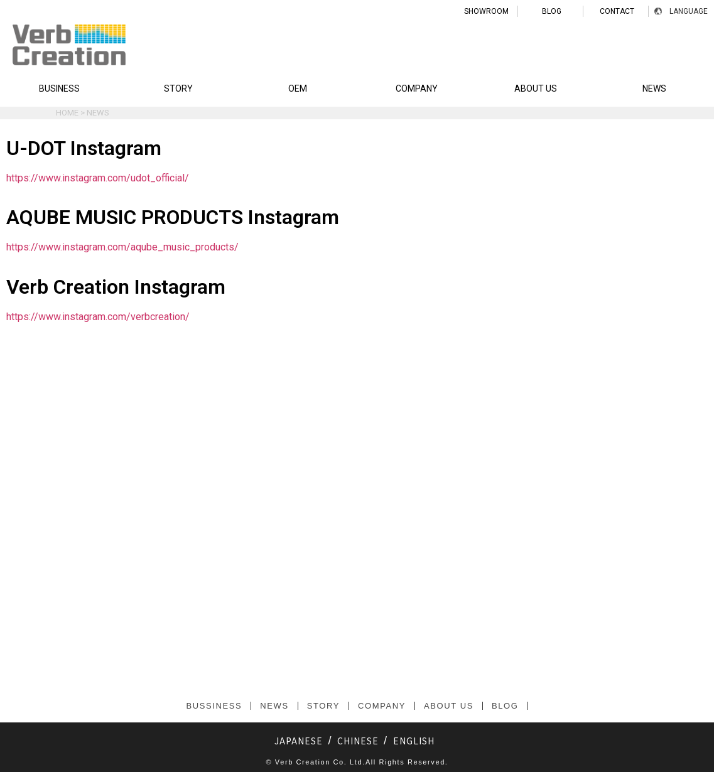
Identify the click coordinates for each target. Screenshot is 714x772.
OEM (297, 88)
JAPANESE (298, 740)
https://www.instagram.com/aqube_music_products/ (122, 247)
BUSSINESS (214, 705)
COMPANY (417, 88)
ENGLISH (414, 740)
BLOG (551, 11)
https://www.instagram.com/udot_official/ (97, 178)
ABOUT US (535, 88)
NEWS (654, 88)
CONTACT (617, 11)
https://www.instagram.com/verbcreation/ (98, 317)
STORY (178, 88)
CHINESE (358, 740)
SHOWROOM (486, 11)
